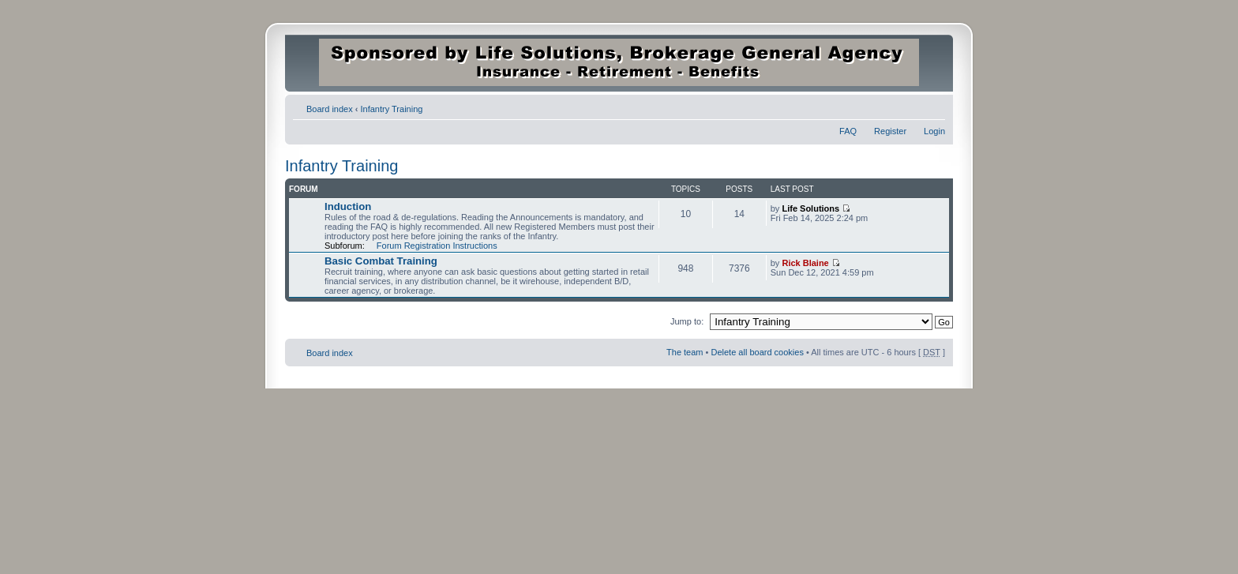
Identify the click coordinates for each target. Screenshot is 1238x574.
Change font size (933, 106)
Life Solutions (810, 208)
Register (890, 131)
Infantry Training (392, 109)
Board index (329, 109)
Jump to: (686, 321)
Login (934, 131)
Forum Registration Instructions (437, 245)
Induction (348, 206)
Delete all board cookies (757, 352)
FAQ (848, 131)
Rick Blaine (805, 263)
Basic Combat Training (381, 261)
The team (684, 352)
